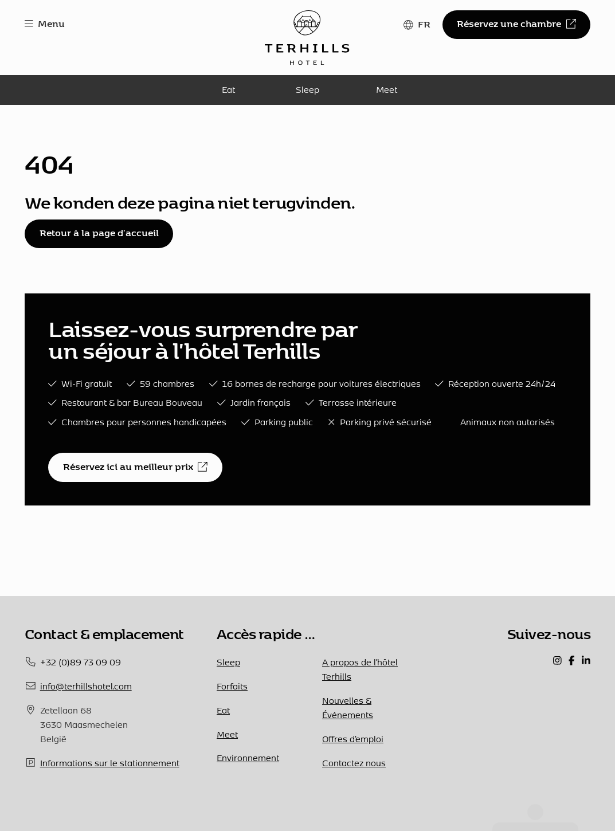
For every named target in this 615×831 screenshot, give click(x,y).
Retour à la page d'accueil (99, 232)
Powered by (268, 801)
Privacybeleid (212, 801)
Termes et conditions (141, 801)
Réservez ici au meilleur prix (135, 466)
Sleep (307, 89)
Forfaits (232, 686)
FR (424, 24)
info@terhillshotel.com (86, 686)
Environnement (248, 757)
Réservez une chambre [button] (516, 23)
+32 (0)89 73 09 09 (80, 662)
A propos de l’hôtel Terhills (360, 669)
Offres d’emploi (352, 738)
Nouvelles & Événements (347, 707)
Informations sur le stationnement (109, 763)
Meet (386, 89)
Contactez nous (354, 763)
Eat (228, 89)
